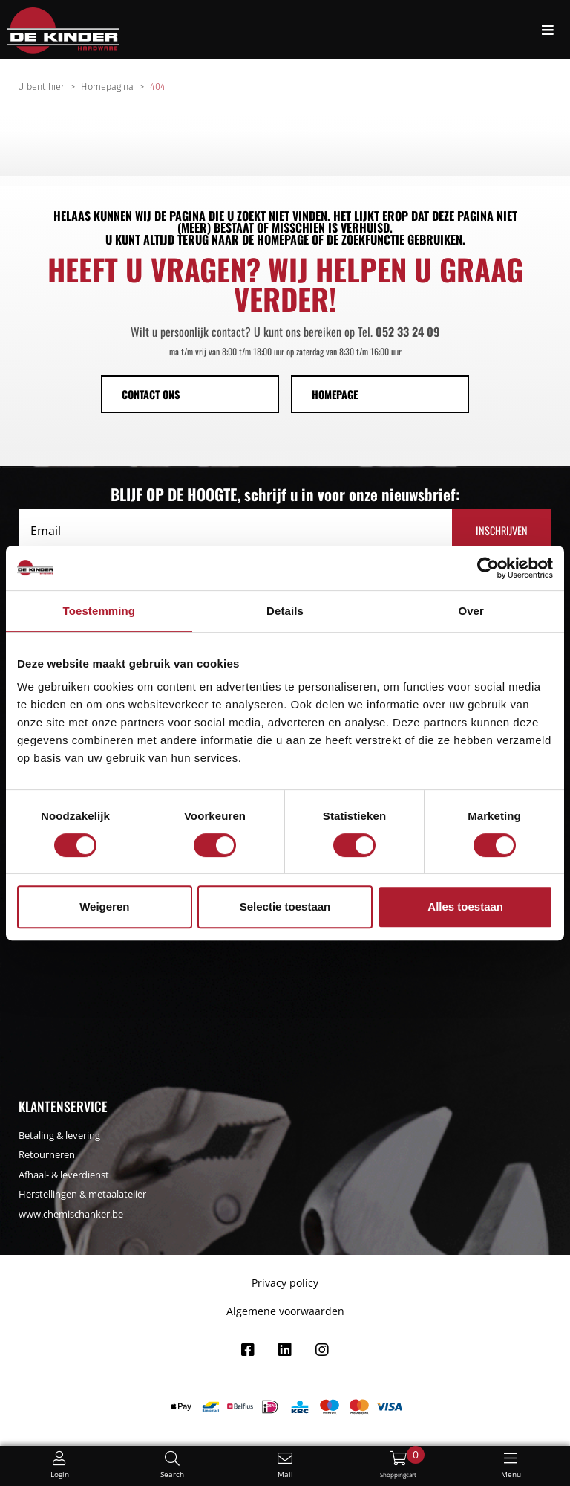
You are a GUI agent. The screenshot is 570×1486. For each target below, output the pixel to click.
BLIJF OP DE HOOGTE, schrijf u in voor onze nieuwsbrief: (285, 494)
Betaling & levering (59, 1135)
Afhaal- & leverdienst (64, 1174)
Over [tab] (471, 610)
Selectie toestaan (285, 906)
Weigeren (104, 906)
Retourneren (47, 1154)
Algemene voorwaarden (285, 1311)
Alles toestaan (465, 906)
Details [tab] (285, 610)
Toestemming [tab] (99, 610)
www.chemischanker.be (71, 1214)
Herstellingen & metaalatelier (82, 1194)
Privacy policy (285, 1283)
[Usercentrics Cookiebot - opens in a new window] (488, 568)
